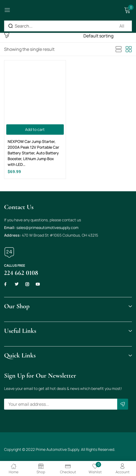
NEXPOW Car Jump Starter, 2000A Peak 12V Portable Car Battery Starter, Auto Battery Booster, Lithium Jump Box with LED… (33, 153)
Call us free (14, 265)
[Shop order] (107, 36)
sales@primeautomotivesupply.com (47, 227)
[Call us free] (9, 252)
